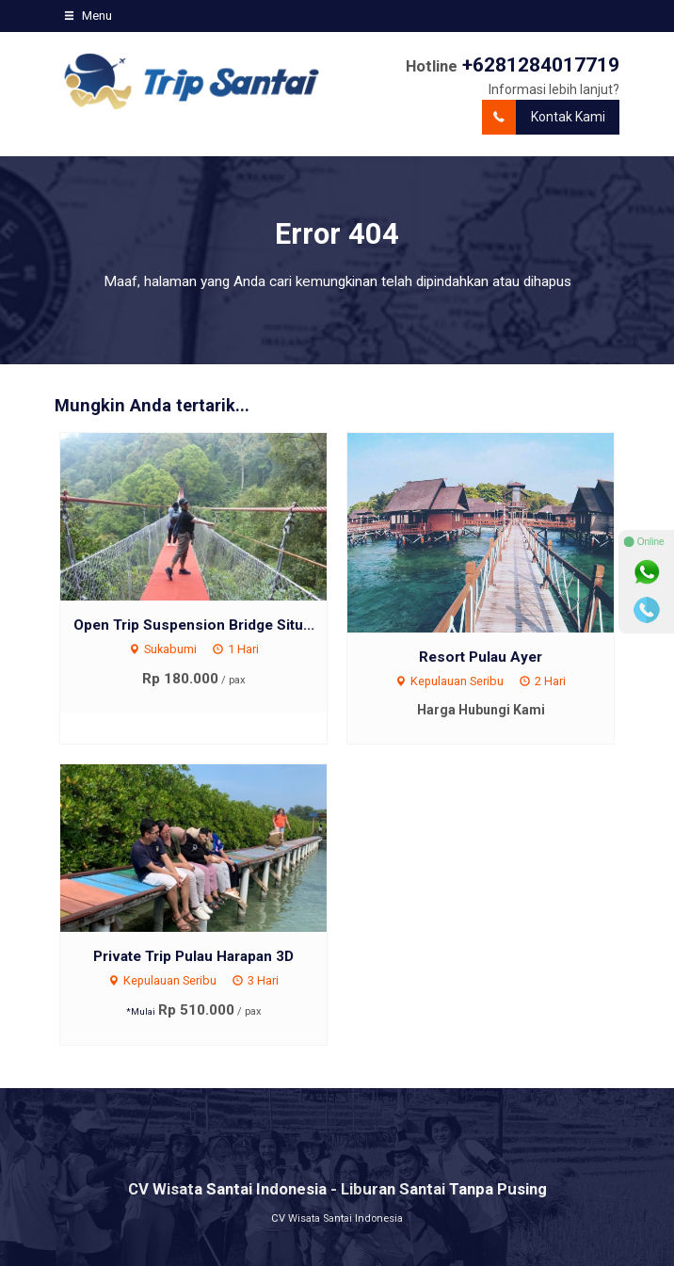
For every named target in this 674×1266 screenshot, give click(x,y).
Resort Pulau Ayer (480, 657)
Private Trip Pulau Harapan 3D (193, 956)
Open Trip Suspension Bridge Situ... (193, 625)
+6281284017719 (540, 65)
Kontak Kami (543, 117)
